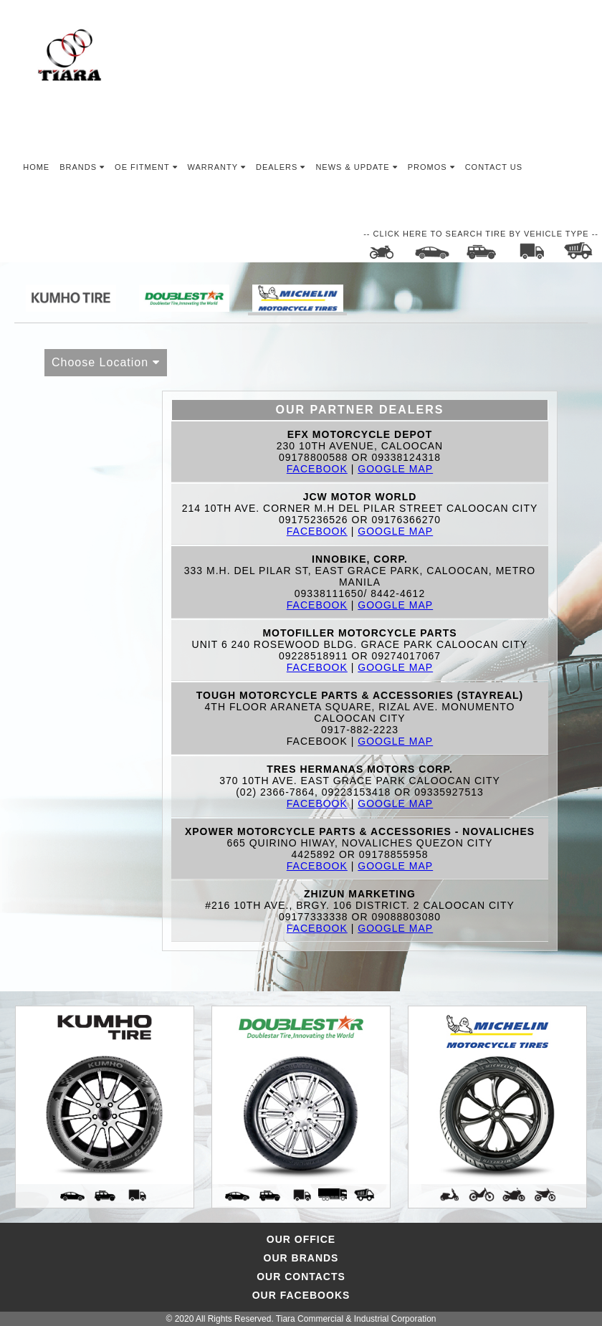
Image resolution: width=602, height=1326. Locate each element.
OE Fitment (146, 167)
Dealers (280, 167)
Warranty (217, 167)
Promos (431, 167)
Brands (82, 167)
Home (36, 167)
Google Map (395, 468)
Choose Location (106, 362)
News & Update (356, 167)
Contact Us (494, 167)
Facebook (317, 468)
